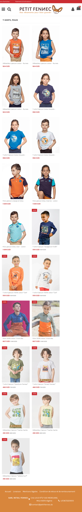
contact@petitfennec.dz (42, 504)
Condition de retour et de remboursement (57, 491)
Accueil (8, 491)
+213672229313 (67, 501)
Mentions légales (30, 491)
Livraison (17, 491)
